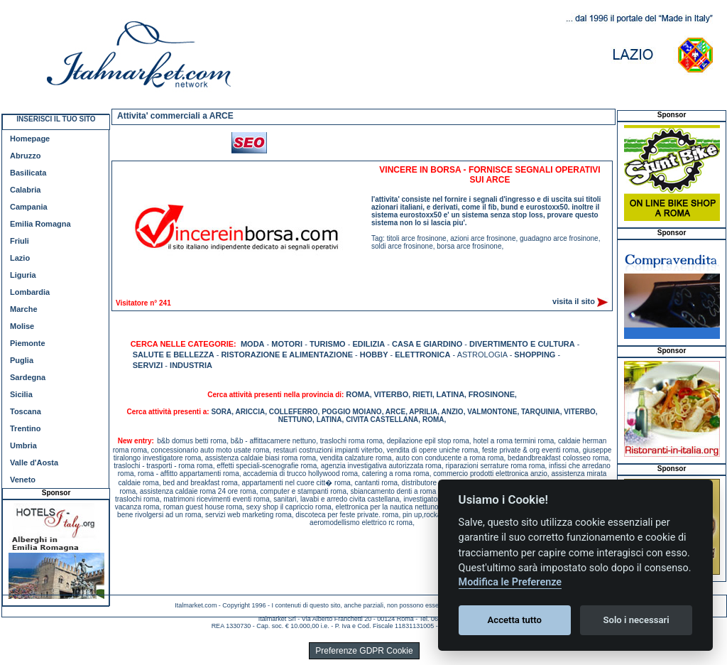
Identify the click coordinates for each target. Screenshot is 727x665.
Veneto (22, 479)
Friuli (19, 241)
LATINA (451, 394)
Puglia (21, 360)
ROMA (358, 394)
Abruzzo (25, 155)
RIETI (422, 394)
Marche (24, 309)
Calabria (25, 189)
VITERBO (390, 394)
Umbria (23, 445)
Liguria (23, 275)
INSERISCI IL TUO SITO (55, 119)
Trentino (25, 428)
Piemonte (27, 343)
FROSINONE (492, 394)
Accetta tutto (515, 620)
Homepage (30, 138)
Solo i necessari (636, 620)
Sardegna (27, 377)
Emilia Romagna (40, 224)
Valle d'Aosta (34, 462)
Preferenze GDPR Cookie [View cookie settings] (363, 651)
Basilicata (28, 172)
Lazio (20, 258)
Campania (29, 206)
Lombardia (30, 292)
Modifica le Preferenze (510, 582)
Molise (22, 326)
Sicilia (21, 394)
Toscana (25, 411)
